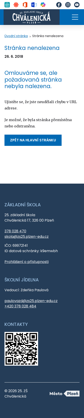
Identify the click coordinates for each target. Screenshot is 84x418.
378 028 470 (15, 231)
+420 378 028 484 (20, 306)
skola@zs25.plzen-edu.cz (26, 236)
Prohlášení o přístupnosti (26, 261)
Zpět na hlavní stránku (33, 140)
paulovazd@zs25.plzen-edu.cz (31, 300)
